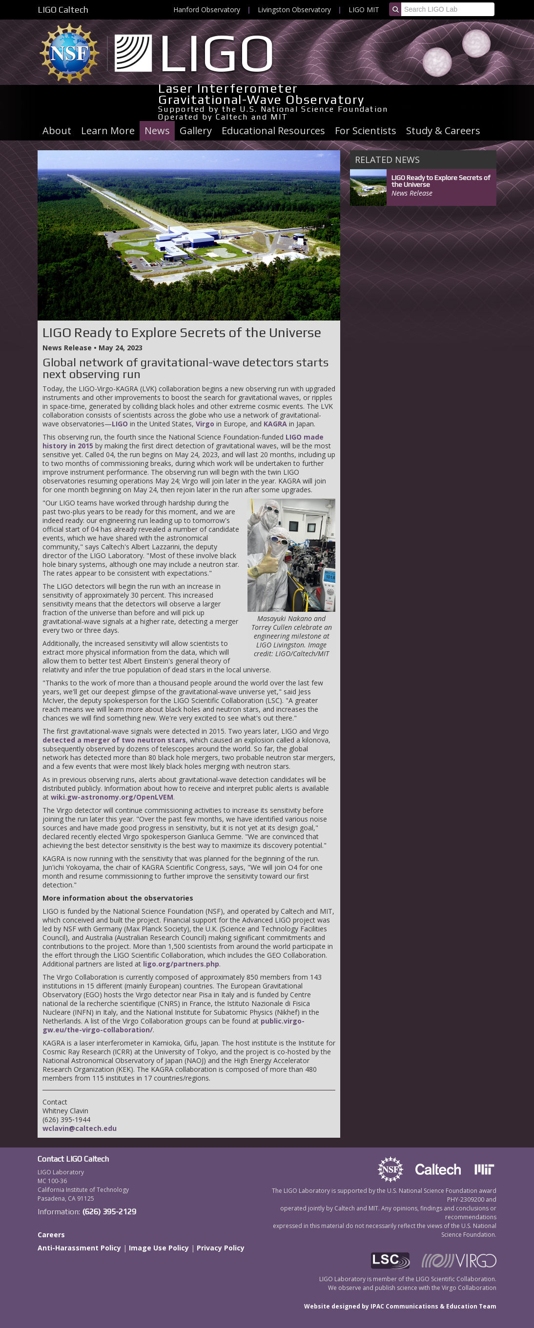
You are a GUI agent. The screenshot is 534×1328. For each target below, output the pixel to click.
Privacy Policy (221, 1247)
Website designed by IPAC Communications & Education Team (400, 1306)
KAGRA (275, 423)
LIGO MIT (364, 9)
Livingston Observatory (294, 9)
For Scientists (365, 130)
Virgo (205, 423)
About (56, 130)
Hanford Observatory (206, 9)
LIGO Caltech (63, 9)
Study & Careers (443, 130)
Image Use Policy (159, 1247)
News (157, 130)
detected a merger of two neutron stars (114, 739)
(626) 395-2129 (109, 1211)
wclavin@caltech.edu (79, 1128)
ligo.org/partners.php (181, 963)
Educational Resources (273, 130)
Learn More (108, 130)
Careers (51, 1234)
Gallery (196, 130)
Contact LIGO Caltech (73, 1159)
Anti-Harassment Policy (79, 1247)
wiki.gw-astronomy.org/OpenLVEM (112, 797)
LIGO (120, 423)
